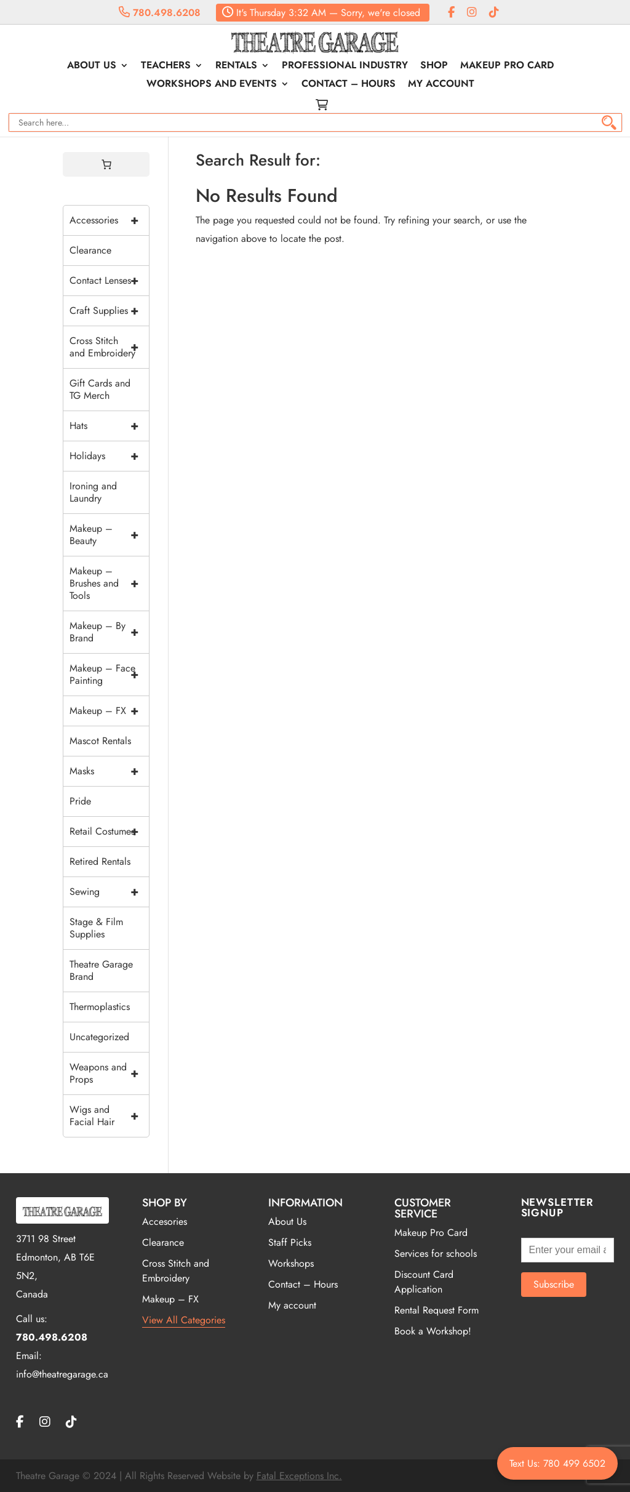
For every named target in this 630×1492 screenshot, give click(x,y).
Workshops (291, 1263)
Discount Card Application (423, 1281)
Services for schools (435, 1253)
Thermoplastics (100, 1007)
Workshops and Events (211, 84)
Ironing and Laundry (93, 492)
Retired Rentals (100, 861)
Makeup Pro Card (507, 66)
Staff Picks (289, 1242)
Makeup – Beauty (109, 535)
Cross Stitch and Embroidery (109, 347)
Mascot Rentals (100, 741)
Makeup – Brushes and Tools (109, 583)
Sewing (109, 892)
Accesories (164, 1221)
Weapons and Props (109, 1073)
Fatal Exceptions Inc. (299, 1476)
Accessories (109, 220)
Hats (109, 426)
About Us (91, 66)
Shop (434, 66)
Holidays (109, 456)
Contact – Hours (348, 84)
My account (441, 84)
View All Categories (183, 1320)
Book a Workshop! (432, 1331)
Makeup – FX (109, 711)
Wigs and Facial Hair (109, 1116)
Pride (80, 801)
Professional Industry (345, 66)
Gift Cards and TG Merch (100, 389)
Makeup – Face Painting (109, 675)
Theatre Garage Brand (101, 970)
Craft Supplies (109, 311)
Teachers (166, 66)
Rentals (236, 66)
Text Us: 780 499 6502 (557, 1463)
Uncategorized (99, 1037)
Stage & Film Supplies (96, 928)
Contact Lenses (109, 280)
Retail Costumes (109, 831)
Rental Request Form (436, 1310)
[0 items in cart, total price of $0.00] (106, 164)
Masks (109, 771)
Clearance (90, 250)
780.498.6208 (160, 13)
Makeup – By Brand (109, 632)
